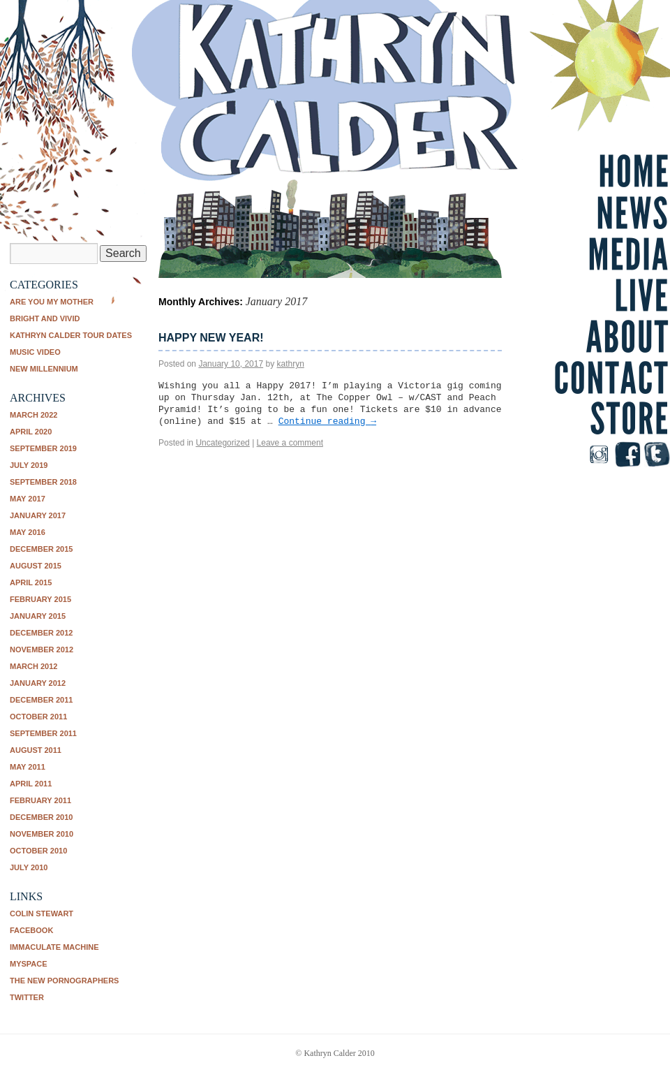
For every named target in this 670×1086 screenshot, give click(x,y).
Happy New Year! (211, 338)
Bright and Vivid (45, 318)
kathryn (290, 364)
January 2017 (38, 515)
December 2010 (41, 817)
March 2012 (33, 666)
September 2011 (43, 733)
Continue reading (327, 421)
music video (35, 352)
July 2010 (28, 867)
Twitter (27, 997)
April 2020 (31, 431)
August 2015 (35, 566)
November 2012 (41, 649)
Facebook (31, 930)
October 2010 (38, 850)
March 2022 (33, 415)
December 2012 (41, 633)
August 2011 (35, 750)
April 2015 (31, 582)
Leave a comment (290, 443)
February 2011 (40, 800)
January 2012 (38, 683)
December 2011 (41, 700)
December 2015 (41, 549)
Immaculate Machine (54, 947)
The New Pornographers (64, 980)
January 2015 (38, 616)
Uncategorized (222, 443)
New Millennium (44, 369)
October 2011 (38, 716)
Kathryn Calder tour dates (71, 335)
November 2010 (41, 834)
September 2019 (43, 448)
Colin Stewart (41, 913)
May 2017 (27, 498)
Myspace (28, 964)
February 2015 (40, 599)
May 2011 (27, 767)
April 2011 (31, 783)
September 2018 (43, 482)
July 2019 (28, 465)
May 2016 (27, 532)
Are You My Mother (52, 302)
